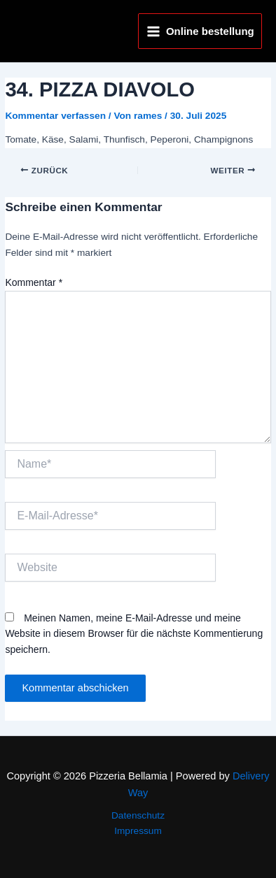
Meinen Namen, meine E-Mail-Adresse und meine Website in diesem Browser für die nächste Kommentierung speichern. (134, 633)
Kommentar (33, 282)
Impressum (138, 831)
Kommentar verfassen (55, 115)
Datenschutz (138, 815)
